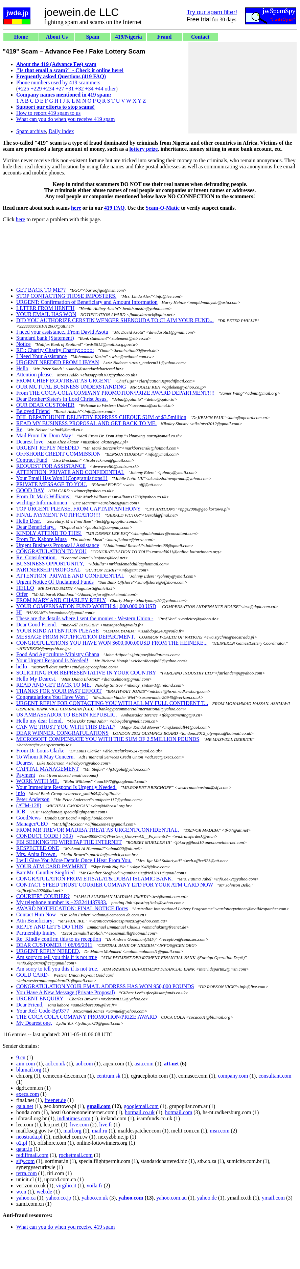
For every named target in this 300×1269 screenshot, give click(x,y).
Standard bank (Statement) (45, 338)
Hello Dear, (28, 521)
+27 (59, 88)
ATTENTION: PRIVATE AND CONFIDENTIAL (70, 472)
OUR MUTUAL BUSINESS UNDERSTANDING (71, 387)
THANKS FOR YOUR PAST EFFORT (58, 691)
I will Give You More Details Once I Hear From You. (74, 860)
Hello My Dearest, (36, 679)
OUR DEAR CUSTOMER (45, 405)
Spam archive (31, 131)
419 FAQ (114, 208)
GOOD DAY (30, 490)
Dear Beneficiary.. (36, 527)
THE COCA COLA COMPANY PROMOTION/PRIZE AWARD (86, 1017)
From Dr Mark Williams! (43, 496)
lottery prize (144, 149)
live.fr (105, 1124)
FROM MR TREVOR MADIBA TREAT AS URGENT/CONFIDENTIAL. (97, 830)
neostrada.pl (29, 1137)
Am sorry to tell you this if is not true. (57, 969)
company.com (233, 1076)
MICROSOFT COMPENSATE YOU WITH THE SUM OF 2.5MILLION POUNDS (107, 739)
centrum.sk (108, 1076)
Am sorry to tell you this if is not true (56, 957)
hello (21, 666)
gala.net (24, 1106)
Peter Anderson (32, 799)
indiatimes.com (73, 1118)
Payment (25, 775)
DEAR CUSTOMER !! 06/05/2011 (54, 945)
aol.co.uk (55, 1063)
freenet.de (55, 1100)
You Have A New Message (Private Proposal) (65, 992)
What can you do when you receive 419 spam (65, 119)
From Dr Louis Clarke (40, 750)
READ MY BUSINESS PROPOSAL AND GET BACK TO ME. (86, 423)
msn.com (219, 1130)
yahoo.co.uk (95, 1198)
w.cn (21, 1191)
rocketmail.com (76, 1155)
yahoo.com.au (171, 1198)
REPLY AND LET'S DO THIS (50, 927)
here (76, 208)
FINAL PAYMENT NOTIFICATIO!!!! (58, 515)
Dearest (24, 763)
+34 (89, 88)
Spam (92, 37)
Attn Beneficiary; (35, 920)
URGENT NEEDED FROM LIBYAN (57, 362)
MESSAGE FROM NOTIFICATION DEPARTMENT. (75, 637)
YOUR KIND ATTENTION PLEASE (57, 630)
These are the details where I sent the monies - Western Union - (84, 618)
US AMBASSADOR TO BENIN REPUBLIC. (66, 714)
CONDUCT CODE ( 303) (44, 836)
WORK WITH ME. (37, 781)
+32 (79, 88)
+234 (48, 88)
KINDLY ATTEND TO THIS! (49, 533)
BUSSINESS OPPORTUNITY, (50, 563)
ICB (20, 811)
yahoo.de (207, 1198)
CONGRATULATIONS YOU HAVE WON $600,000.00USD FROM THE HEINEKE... (112, 643)
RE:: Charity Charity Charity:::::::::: (55, 350)
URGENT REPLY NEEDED (47, 448)
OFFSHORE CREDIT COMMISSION (58, 454)
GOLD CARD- (32, 975)
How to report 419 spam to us (48, 113)
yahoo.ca (26, 1198)
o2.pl (21, 1143)
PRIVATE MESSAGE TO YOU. (51, 484)
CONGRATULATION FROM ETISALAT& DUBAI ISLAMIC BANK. (94, 878)
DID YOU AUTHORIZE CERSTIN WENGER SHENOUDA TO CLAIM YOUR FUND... (115, 320)
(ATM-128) (28, 805)
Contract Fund (31, 460)
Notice (23, 344)
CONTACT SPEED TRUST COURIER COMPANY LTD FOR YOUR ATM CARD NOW (114, 885)
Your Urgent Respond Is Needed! (52, 660)
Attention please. (34, 374)
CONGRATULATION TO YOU (51, 551)
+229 (36, 88)
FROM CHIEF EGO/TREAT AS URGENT (63, 380)
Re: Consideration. (36, 557)
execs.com (27, 1094)
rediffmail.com (32, 1155)
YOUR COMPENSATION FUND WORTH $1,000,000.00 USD (86, 606)
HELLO (25, 588)
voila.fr (94, 1185)
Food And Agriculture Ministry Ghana (57, 654)
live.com (79, 1124)
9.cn (20, 1057)
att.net (171, 1063)
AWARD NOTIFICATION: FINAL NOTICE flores (72, 908)
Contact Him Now (36, 914)
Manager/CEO (32, 824)
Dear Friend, (30, 1004)
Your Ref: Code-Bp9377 (42, 1011)
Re (19, 429)
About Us (57, 37)
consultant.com (274, 1076)
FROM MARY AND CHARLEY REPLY (61, 600)
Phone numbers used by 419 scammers (58, 82)
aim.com (25, 1063)
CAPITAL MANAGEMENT (47, 769)
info (20, 793)
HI (19, 612)
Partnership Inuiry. (36, 933)
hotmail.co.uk (140, 1112)
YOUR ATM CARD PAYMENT (51, 866)
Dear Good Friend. (36, 624)
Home (21, 37)
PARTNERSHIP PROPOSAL (48, 570)
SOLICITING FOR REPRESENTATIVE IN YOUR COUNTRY (86, 672)
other (110, 88)
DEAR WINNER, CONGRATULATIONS (62, 733)
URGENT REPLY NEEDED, (48, 951)
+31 (69, 88)
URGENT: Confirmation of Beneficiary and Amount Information (87, 302)
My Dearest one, (34, 1023)
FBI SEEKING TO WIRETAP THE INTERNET (69, 842)
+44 (99, 88)
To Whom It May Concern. (45, 757)
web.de (44, 1191)
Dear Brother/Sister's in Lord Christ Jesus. (62, 399)
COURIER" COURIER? (43, 896)
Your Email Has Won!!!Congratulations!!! (62, 478)
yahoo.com (130, 1198)
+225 (23, 88)
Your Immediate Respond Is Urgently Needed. (66, 787)
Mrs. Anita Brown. (36, 854)
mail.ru (100, 1130)
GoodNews (28, 817)
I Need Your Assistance (41, 356)
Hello (22, 368)
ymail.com (273, 1198)
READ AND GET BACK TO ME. (53, 685)
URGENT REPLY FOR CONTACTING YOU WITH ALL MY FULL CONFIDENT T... (112, 703)
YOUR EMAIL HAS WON (46, 314)
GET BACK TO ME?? (41, 290)
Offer (22, 594)
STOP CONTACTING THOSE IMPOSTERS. (66, 296)
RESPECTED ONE (37, 848)
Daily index (61, 131)
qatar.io (24, 1149)
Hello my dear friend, (39, 721)
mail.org (72, 1130)
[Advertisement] (242, 87)
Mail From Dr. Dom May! (44, 435)
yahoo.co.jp (58, 1198)
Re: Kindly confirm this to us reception (58, 939)
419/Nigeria (128, 37)
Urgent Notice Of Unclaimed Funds (55, 582)
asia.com (144, 1063)
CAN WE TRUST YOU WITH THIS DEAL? (65, 727)
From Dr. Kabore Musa (41, 539)
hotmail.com (178, 1112)
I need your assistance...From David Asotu (62, 332)
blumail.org (28, 1070)
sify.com (25, 1161)
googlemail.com (141, 1106)
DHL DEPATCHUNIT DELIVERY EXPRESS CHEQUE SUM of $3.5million (101, 417)
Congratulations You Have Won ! (52, 697)
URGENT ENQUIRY (39, 998)
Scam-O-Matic (163, 208)
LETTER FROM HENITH (45, 308)
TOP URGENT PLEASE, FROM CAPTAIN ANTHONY (78, 509)
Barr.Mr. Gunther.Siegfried (45, 872)
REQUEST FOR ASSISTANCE (51, 466)
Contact (200, 37)
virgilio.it (66, 1185)
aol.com (84, 1063)
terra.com (26, 1173)
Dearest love (29, 441)
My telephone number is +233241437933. (61, 902)
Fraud (164, 37)
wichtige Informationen (41, 502)
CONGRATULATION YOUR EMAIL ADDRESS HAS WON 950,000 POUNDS (105, 986)
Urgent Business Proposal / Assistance (57, 545)
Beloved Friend (33, 411)
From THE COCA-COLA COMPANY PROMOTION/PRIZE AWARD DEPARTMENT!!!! (115, 393)
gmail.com (99, 1106)
